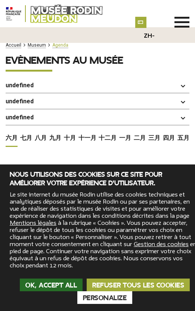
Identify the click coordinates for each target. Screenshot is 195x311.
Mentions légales (33, 223)
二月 (140, 121)
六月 (12, 121)
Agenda (60, 45)
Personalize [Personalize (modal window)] (105, 298)
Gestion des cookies (161, 244)
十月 (70, 121)
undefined (20, 85)
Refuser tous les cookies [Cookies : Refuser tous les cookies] (138, 285)
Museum (37, 45)
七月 (26, 121)
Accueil (13, 45)
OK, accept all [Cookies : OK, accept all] (51, 285)
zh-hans (149, 42)
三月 (154, 121)
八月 (41, 121)
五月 (183, 121)
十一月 (87, 121)
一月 (125, 121)
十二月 (108, 121)
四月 (169, 121)
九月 (55, 121)
